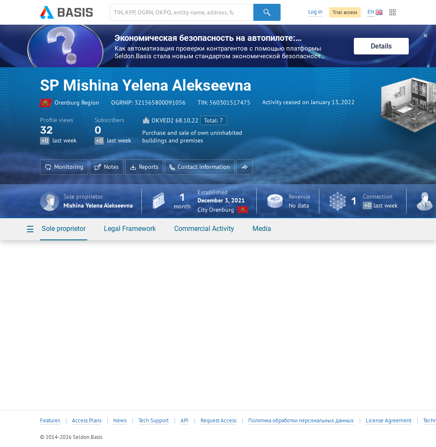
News (119, 420)
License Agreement (388, 420)
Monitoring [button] (64, 167)
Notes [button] (107, 167)
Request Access (218, 420)
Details (381, 46)
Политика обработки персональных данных (301, 420)
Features (50, 420)
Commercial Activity (204, 229)
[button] (244, 167)
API (185, 420)
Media (261, 229)
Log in (315, 11)
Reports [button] (144, 167)
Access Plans (86, 420)
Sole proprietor (64, 229)
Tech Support (153, 420)
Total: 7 (213, 120)
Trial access (345, 12)
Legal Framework (130, 229)
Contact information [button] (199, 167)
